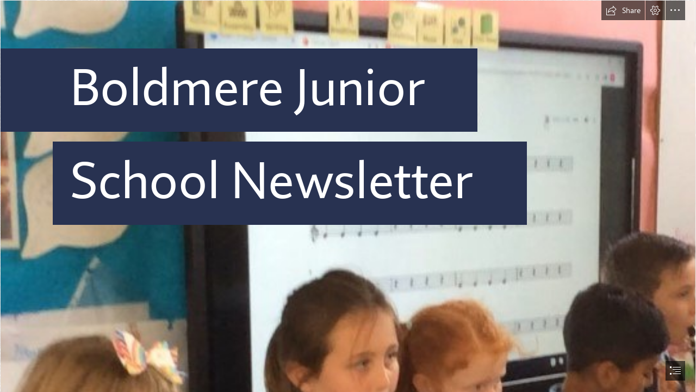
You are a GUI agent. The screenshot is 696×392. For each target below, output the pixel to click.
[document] (348, 196)
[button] (623, 10)
